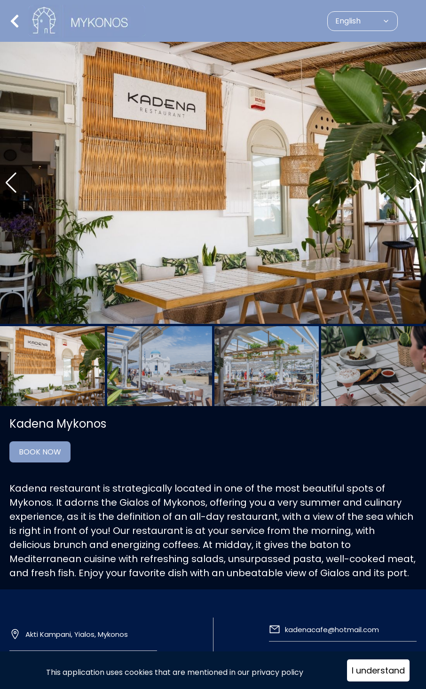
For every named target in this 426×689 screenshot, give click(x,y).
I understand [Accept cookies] (378, 670)
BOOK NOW (40, 451)
